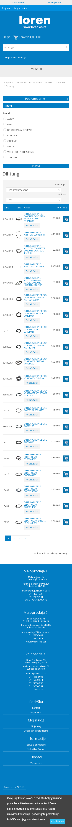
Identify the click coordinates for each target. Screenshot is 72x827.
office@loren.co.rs (36, 673)
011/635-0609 (36, 635)
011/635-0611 (36, 638)
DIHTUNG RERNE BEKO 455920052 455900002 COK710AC (35, 393)
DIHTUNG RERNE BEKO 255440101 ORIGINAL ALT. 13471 (35, 345)
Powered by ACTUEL (14, 787)
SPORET (62, 82)
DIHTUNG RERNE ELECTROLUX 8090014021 (32, 504)
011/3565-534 (36, 689)
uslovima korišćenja (18, 814)
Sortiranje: (60, 184)
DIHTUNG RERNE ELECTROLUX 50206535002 (32, 488)
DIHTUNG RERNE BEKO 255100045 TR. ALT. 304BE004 (35, 313)
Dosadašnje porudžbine (36, 730)
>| (26, 538)
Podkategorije (35, 99)
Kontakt (36, 707)
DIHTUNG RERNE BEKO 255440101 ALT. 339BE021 (35, 329)
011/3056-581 (36, 686)
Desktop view (54, 2)
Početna (8, 82)
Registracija (20, 8)
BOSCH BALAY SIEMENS (18, 130)
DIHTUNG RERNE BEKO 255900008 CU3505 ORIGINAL (35, 361)
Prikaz (36, 166)
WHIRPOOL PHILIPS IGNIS (19, 152)
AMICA (9, 119)
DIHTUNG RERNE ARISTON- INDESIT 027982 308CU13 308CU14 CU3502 (33, 281)
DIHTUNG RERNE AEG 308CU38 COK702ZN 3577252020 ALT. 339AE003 (34, 218)
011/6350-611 (36, 679)
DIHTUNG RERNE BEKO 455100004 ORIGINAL (35, 377)
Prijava (6, 8)
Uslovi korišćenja (36, 749)
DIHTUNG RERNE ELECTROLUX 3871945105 (32, 473)
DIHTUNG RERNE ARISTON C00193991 (34, 265)
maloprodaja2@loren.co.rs (36, 632)
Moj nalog (36, 726)
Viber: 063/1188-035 (35, 641)
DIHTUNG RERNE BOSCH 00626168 (36, 425)
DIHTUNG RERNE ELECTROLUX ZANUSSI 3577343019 (35, 521)
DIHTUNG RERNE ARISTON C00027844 (34, 233)
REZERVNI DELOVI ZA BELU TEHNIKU (35, 82)
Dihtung (10, 86)
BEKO (8, 124)
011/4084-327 (36, 593)
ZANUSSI (10, 157)
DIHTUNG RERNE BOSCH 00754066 (36, 441)
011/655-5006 (36, 676)
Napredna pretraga (15, 57)
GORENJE (10, 141)
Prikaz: (62, 194)
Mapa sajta (36, 712)
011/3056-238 (36, 683)
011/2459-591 (36, 597)
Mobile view (18, 2)
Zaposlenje (36, 763)
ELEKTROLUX (12, 135)
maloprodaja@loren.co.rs (36, 590)
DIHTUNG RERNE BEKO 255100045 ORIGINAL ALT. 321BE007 (35, 297)
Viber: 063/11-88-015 (36, 600)
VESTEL (9, 146)
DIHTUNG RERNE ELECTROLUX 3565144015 (32, 457)
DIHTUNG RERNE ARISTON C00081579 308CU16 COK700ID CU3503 (34, 250)
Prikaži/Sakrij (32, 225)
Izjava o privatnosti (36, 744)
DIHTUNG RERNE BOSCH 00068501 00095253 (36, 409)
